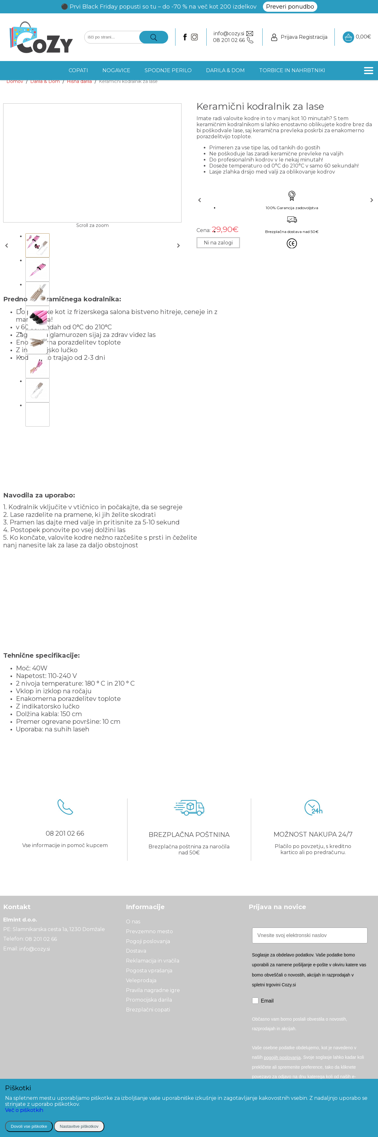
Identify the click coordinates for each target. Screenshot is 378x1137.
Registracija (313, 37)
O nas (133, 922)
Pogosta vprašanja (149, 971)
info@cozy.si (34, 949)
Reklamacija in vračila (152, 961)
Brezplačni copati (148, 1010)
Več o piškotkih (24, 1110)
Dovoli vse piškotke (29, 1126)
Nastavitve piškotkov (79, 1126)
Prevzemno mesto (149, 931)
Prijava (289, 37)
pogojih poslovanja (282, 1057)
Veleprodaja (141, 980)
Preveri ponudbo (290, 6)
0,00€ (357, 37)
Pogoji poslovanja (148, 941)
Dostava (136, 951)
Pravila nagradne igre (153, 990)
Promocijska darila (149, 1000)
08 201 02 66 (41, 939)
